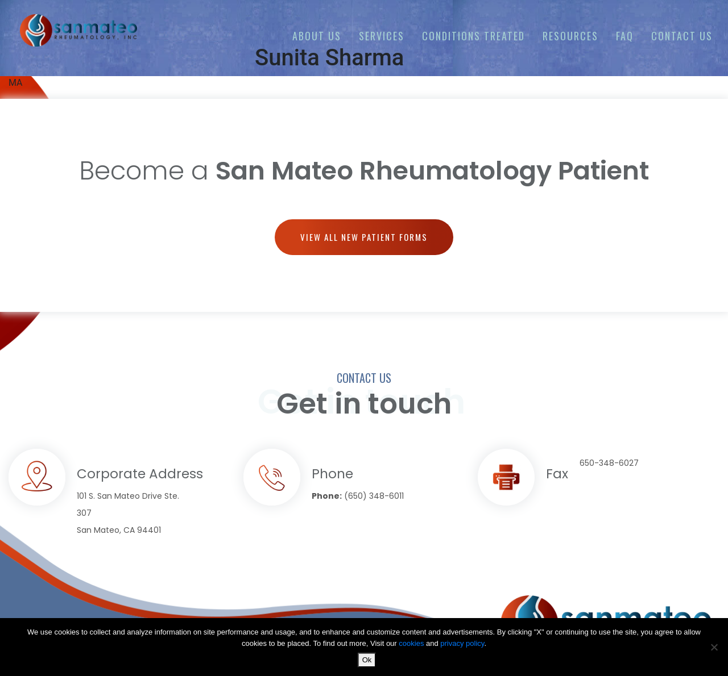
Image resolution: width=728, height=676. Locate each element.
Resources (570, 36)
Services (381, 36)
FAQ (625, 36)
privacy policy (462, 643)
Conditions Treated (473, 36)
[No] (713, 647)
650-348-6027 (609, 463)
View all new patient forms (364, 237)
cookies (412, 643)
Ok (367, 660)
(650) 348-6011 (374, 496)
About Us (316, 36)
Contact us (682, 36)
